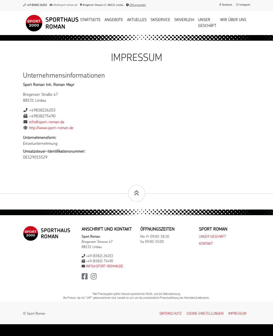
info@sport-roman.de (65, 5)
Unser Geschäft (207, 23)
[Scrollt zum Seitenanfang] (136, 193)
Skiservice (160, 20)
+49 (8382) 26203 (36, 5)
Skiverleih (184, 20)
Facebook (225, 5)
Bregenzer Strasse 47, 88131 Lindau (101, 5)
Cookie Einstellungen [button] (204, 314)
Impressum (237, 314)
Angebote (114, 20)
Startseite (90, 20)
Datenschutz (171, 314)
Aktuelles (137, 20)
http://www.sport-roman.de (51, 128)
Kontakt (206, 244)
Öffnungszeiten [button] (138, 5)
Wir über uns (233, 20)
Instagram (243, 5)
